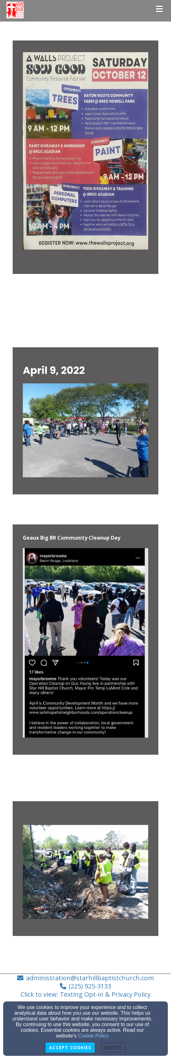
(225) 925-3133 (90, 986)
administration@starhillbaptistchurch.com (90, 978)
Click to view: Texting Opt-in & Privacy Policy (86, 994)
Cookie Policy (93, 1035)
